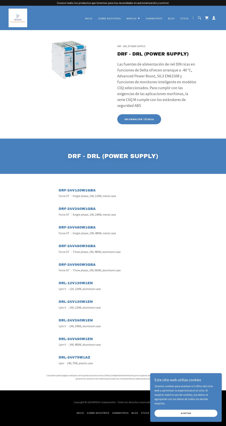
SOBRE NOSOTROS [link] (109, 18)
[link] (18, 17)
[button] (133, 18)
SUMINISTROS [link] (154, 18)
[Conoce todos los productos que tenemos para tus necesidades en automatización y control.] (113, 3)
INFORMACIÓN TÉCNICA (139, 119)
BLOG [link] (171, 18)
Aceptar (186, 413)
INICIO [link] (88, 18)
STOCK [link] (184, 18)
